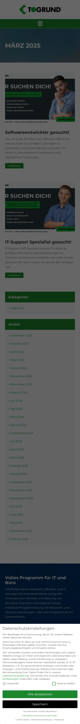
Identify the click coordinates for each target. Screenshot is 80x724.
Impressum (59, 720)
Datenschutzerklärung (16, 675)
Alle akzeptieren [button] (40, 694)
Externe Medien (63, 683)
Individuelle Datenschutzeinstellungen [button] (40, 716)
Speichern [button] (40, 704)
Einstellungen (11, 678)
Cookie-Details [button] (23, 720)
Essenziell (11, 683)
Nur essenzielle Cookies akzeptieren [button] (40, 711)
